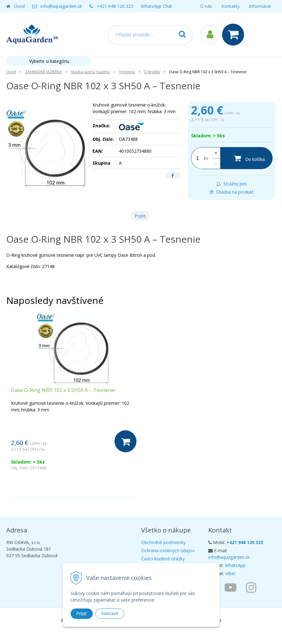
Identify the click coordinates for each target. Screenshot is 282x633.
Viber (231, 573)
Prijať (82, 613)
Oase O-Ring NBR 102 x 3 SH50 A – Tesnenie (63, 390)
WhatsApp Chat (156, 6)
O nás (206, 6)
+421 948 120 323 (115, 6)
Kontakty (230, 6)
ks (206, 158)
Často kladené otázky (163, 559)
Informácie (260, 6)
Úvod (19, 6)
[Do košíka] (246, 158)
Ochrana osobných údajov (167, 550)
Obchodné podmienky (163, 542)
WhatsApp (235, 565)
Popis (140, 216)
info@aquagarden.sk (61, 6)
